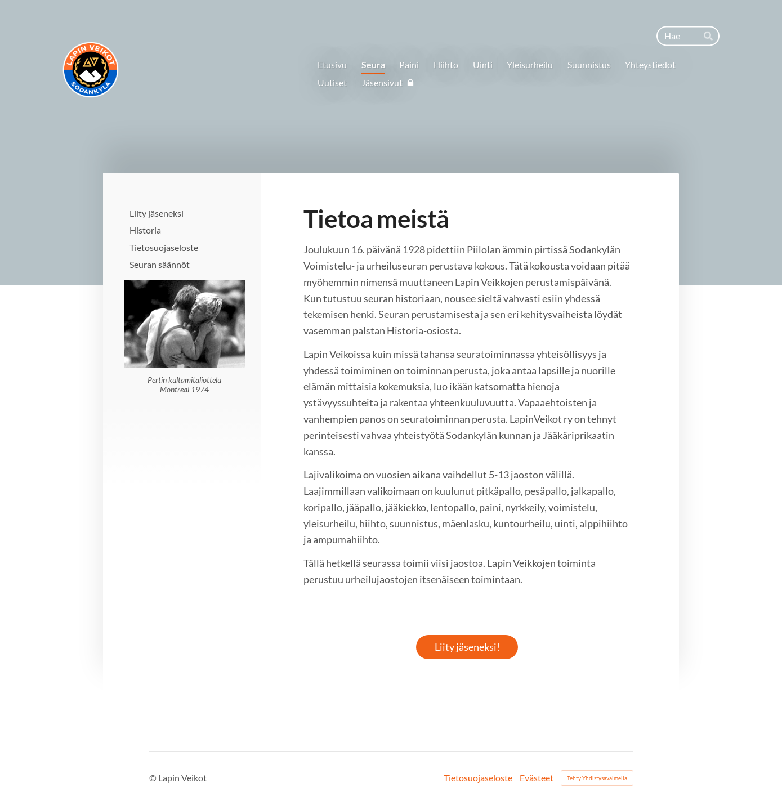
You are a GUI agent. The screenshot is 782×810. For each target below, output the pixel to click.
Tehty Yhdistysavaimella (597, 778)
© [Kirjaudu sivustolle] (153, 777)
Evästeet (536, 777)
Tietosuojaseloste (478, 777)
